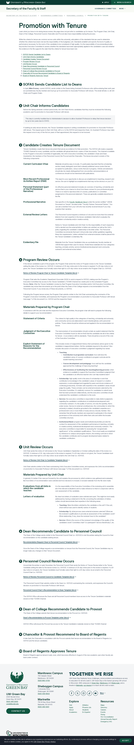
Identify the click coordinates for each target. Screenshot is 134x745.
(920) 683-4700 (44, 681)
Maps (102, 705)
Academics (73, 712)
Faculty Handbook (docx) (78, 202)
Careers (103, 710)
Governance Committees (105, 8)
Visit (70, 705)
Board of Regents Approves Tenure (35, 76)
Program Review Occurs (31, 61)
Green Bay (95, 683)
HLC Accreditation (107, 717)
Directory (104, 707)
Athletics (85, 705)
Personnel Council (75, 15)
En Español (86, 712)
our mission (88, 685)
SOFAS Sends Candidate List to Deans (36, 54)
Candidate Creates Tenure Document (36, 59)
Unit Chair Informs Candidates (33, 57)
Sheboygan (115, 683)
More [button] (122, 8)
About (71, 710)
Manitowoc (104, 683)
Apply (105, 2)
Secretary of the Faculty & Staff (26, 8)
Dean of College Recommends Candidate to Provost (41, 71)
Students (85, 710)
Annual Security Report (109, 719)
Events (103, 712)
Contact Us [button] (18, 711)
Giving (103, 714)
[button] (71, 693)
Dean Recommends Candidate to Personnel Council (41, 66)
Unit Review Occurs (30, 64)
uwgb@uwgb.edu (12, 704)
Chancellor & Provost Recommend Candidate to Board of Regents (46, 73)
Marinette (79, 685)
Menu (122, 2)
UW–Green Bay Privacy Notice (44, 742)
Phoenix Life (86, 707)
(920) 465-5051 (43, 707)
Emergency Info (106, 722)
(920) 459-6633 (44, 694)
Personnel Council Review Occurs (35, 69)
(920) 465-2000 (12, 702)
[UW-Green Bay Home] (22, 2)
